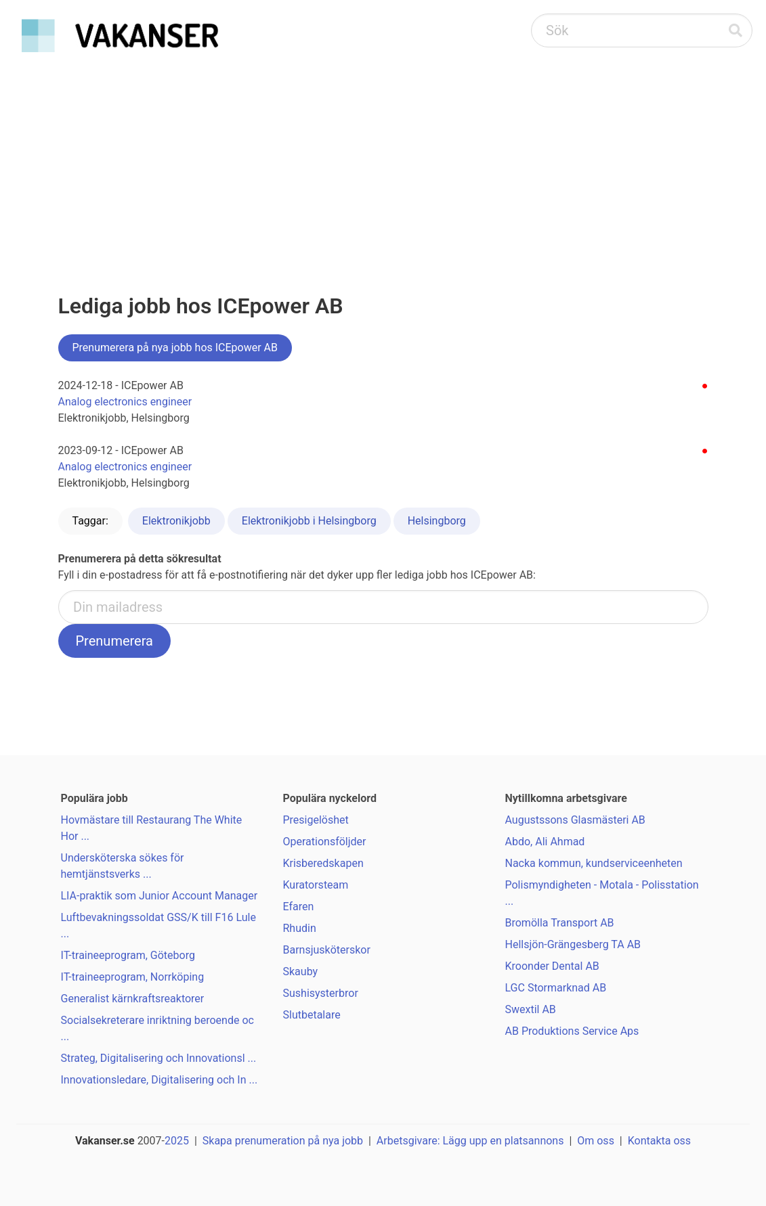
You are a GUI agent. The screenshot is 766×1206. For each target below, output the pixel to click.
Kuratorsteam (316, 884)
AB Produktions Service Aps (572, 1031)
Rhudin (299, 928)
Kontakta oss (659, 1140)
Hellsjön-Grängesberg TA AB (573, 944)
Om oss (595, 1140)
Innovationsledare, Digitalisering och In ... (159, 1079)
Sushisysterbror (320, 993)
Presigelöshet (316, 819)
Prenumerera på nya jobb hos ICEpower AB (175, 347)
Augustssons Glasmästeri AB (575, 819)
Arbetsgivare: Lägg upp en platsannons (470, 1140)
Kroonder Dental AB (552, 966)
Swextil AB (530, 1009)
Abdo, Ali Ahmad (545, 841)
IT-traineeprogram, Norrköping (133, 976)
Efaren (298, 906)
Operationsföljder (324, 841)
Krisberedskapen (323, 863)
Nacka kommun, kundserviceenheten (594, 863)
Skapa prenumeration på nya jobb (283, 1140)
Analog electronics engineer (125, 401)
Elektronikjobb (176, 520)
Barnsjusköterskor (326, 949)
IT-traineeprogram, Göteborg (128, 955)
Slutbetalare (312, 1014)
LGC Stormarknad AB (556, 987)
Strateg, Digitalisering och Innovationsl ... (159, 1058)
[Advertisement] (383, 159)
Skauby (300, 971)
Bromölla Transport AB (559, 922)
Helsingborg (437, 520)
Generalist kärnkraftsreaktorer (133, 998)
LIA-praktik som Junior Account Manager (159, 895)
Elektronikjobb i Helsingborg (309, 520)
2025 (177, 1140)
